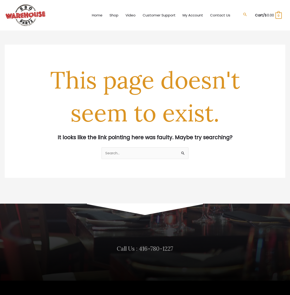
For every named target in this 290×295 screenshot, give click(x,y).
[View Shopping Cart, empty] (268, 15)
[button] (245, 14)
